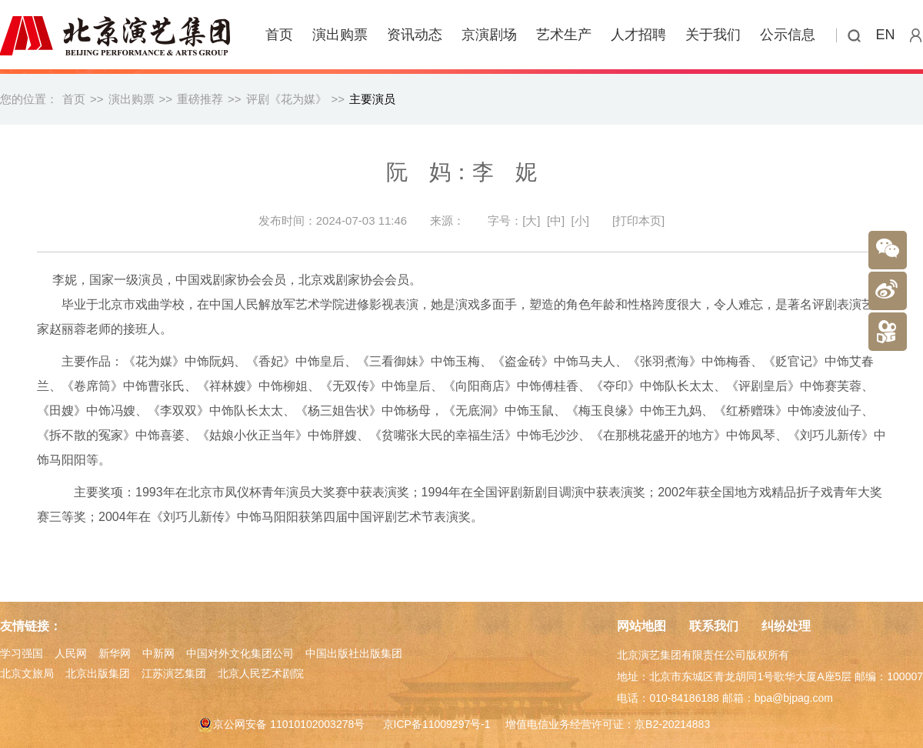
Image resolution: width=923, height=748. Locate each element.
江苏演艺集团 (174, 673)
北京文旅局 (27, 673)
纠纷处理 (786, 626)
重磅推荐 (200, 98)
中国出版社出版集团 (353, 653)
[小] (580, 220)
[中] (556, 220)
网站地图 (641, 626)
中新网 (158, 653)
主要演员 (372, 98)
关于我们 (713, 34)
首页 (279, 34)
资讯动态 (414, 34)
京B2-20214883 (672, 724)
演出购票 (340, 34)
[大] (531, 220)
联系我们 (713, 626)
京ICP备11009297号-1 (437, 724)
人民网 (71, 653)
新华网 (114, 653)
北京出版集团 (97, 673)
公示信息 (787, 34)
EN (885, 34)
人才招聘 (638, 34)
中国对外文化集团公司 (240, 653)
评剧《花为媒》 (286, 98)
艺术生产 (563, 34)
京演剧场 (489, 34)
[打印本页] (638, 220)
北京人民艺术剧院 (261, 673)
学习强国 (21, 653)
